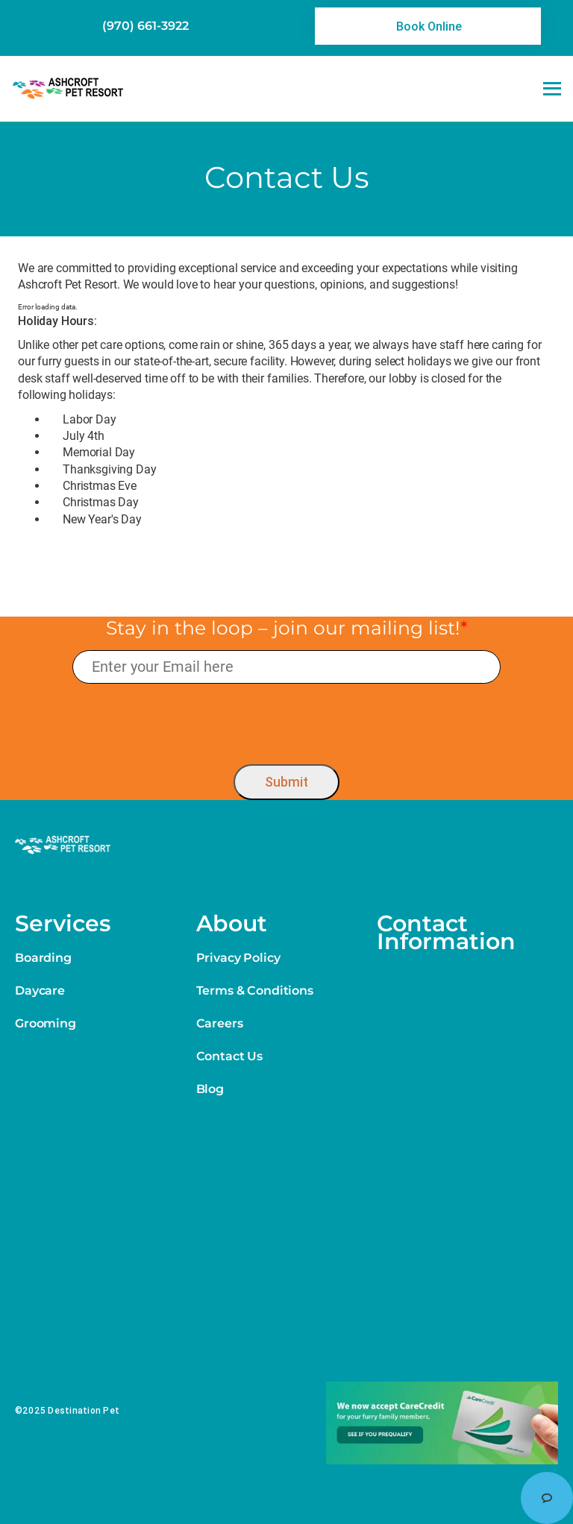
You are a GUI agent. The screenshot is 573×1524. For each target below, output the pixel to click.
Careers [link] (219, 1023)
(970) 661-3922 (145, 26)
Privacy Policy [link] (238, 958)
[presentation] (286, 720)
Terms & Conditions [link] (254, 990)
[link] (428, 26)
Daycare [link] (40, 990)
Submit (286, 781)
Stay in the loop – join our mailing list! (287, 628)
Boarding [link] (43, 958)
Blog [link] (210, 1089)
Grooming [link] (45, 1023)
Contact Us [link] (229, 1056)
